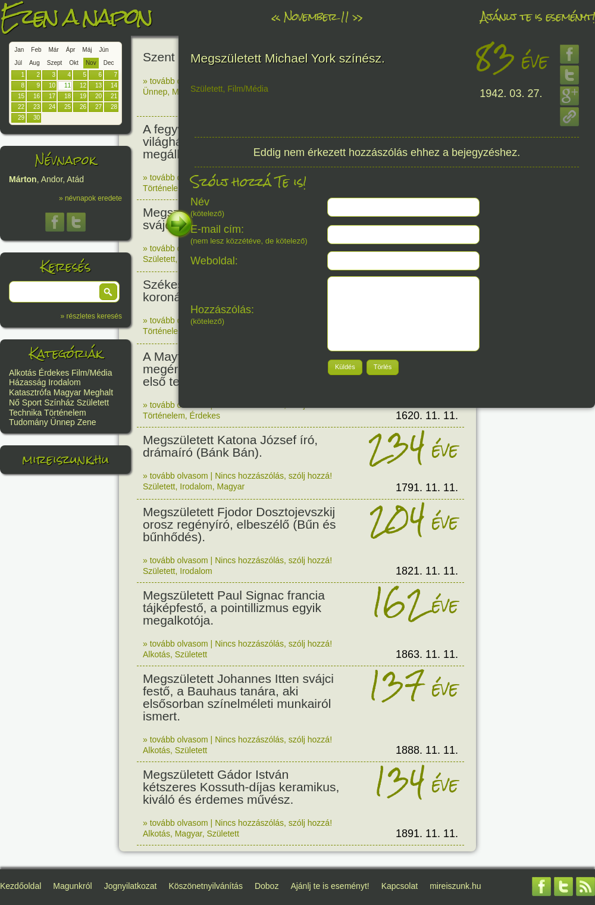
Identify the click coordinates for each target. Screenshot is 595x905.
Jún (103, 49)
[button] (108, 291)
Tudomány (28, 422)
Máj (87, 49)
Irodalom (64, 382)
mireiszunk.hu (65, 459)
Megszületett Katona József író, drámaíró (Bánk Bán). (230, 445)
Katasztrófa (30, 392)
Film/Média (91, 372)
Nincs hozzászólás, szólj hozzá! (273, 475)
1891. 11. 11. (427, 834)
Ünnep (63, 422)
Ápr (71, 49)
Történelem (65, 412)
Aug (34, 63)
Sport (32, 402)
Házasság (27, 382)
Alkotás (22, 372)
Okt (74, 63)
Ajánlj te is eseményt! (538, 16)
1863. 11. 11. (427, 654)
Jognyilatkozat (130, 886)
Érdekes (54, 372)
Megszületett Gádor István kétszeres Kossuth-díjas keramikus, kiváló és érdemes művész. (241, 787)
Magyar (68, 392)
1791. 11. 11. (427, 488)
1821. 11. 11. (427, 571)
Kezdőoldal (20, 886)
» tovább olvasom (175, 81)
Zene (86, 422)
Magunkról (72, 886)
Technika (25, 412)
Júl (18, 63)
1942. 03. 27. (511, 93)
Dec (109, 63)
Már (54, 49)
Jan (19, 49)
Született (93, 402)
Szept (54, 63)
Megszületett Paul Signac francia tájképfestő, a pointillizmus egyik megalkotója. (234, 607)
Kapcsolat (399, 886)
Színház (59, 402)
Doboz (266, 886)
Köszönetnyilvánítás (205, 886)
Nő (14, 402)
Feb (36, 49)
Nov (91, 63)
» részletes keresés (91, 316)
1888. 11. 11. (427, 750)
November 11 (316, 16)
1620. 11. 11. (427, 416)
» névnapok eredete (90, 198)
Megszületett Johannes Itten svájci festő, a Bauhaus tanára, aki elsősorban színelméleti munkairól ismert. (238, 697)
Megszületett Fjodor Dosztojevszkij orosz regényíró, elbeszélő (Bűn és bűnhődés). (239, 524)
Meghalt (98, 392)
